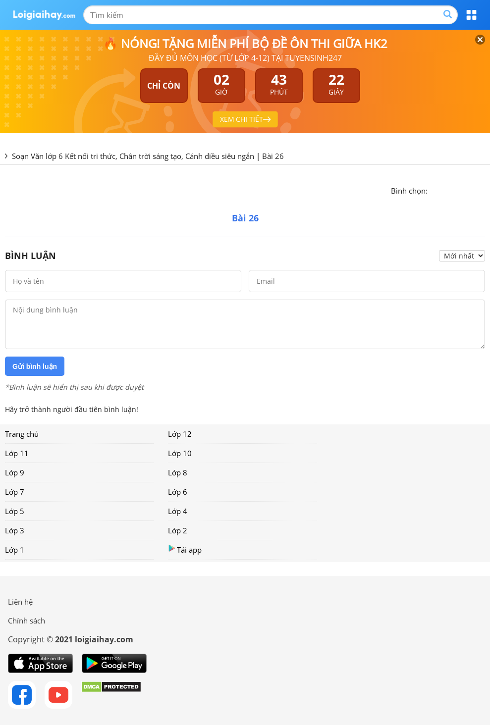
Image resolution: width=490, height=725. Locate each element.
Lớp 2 (177, 530)
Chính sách (26, 620)
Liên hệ (20, 602)
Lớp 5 (14, 511)
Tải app (185, 549)
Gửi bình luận (34, 366)
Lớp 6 (177, 492)
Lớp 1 (14, 550)
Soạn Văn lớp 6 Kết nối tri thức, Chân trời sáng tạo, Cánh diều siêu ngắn (133, 156)
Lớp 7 (14, 492)
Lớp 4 (177, 511)
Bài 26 (273, 156)
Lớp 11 (17, 453)
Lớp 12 (180, 434)
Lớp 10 (180, 453)
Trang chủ (22, 434)
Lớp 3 (14, 530)
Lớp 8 (177, 472)
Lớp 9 (14, 472)
